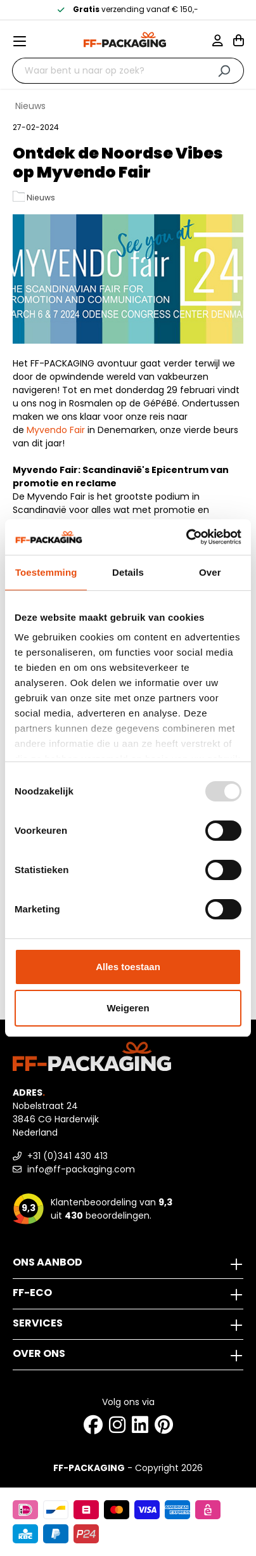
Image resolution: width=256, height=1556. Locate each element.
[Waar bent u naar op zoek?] (108, 71)
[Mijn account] (222, 42)
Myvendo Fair (56, 430)
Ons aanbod (47, 1262)
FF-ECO (32, 1292)
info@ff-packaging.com (74, 1169)
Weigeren (127, 1007)
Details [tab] (128, 572)
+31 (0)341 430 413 (60, 1156)
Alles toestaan (128, 966)
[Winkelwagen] (238, 42)
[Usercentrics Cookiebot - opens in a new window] (186, 537)
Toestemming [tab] (46, 572)
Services (38, 1323)
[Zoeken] (224, 71)
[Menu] (24, 41)
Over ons (39, 1353)
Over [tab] (210, 572)
